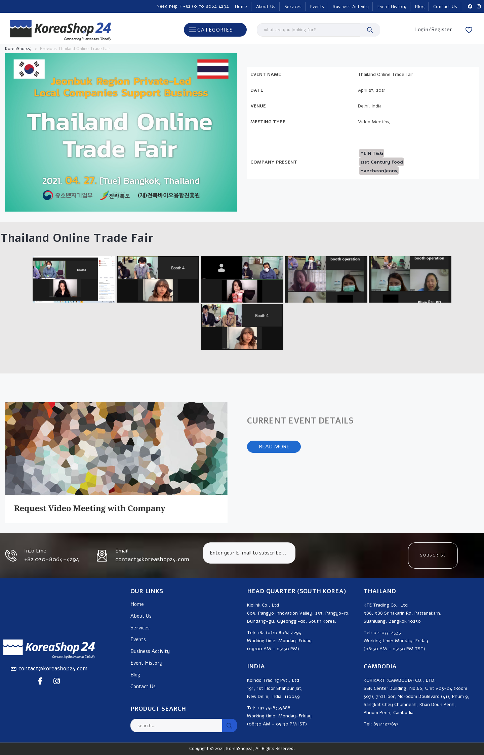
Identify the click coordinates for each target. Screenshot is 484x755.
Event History (391, 7)
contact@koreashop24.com (52, 668)
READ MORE (274, 446)
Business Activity (351, 7)
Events (317, 7)
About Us (266, 7)
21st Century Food (381, 162)
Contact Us (445, 7)
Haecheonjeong (379, 171)
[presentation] (351, 555)
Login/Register (433, 29)
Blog (420, 7)
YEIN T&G (371, 153)
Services (292, 7)
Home (241, 7)
